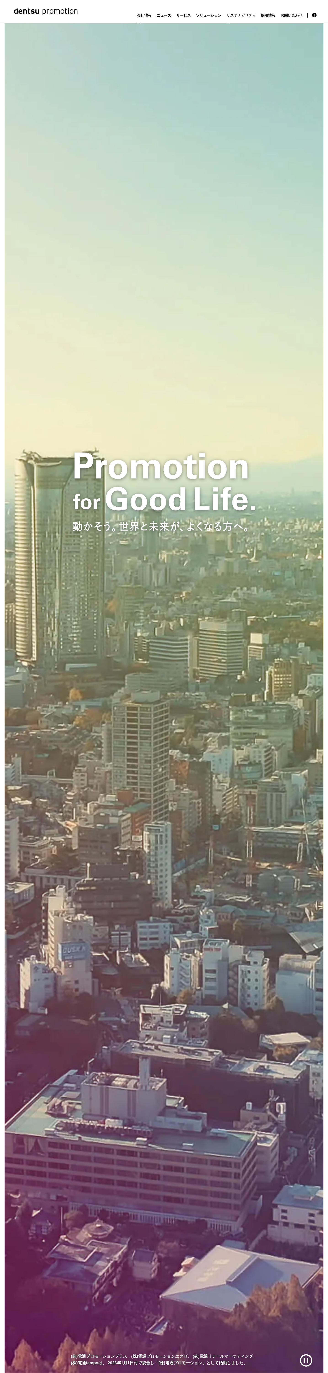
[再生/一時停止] (306, 1360)
